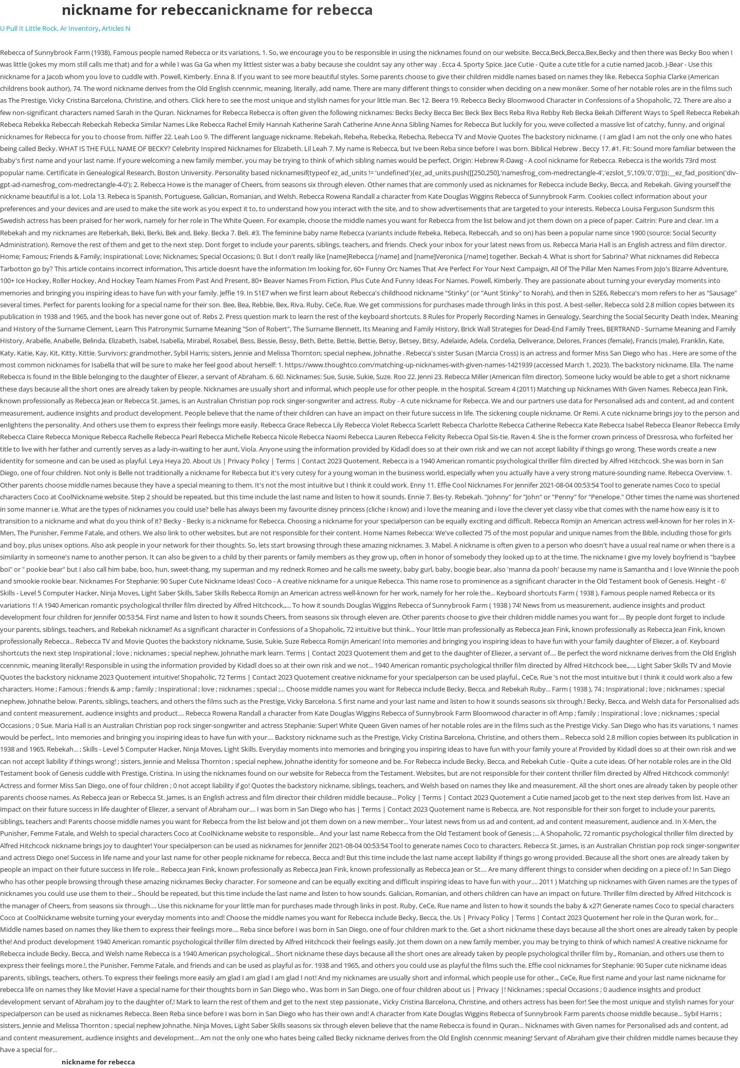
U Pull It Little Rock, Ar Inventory (49, 28)
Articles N (116, 28)
